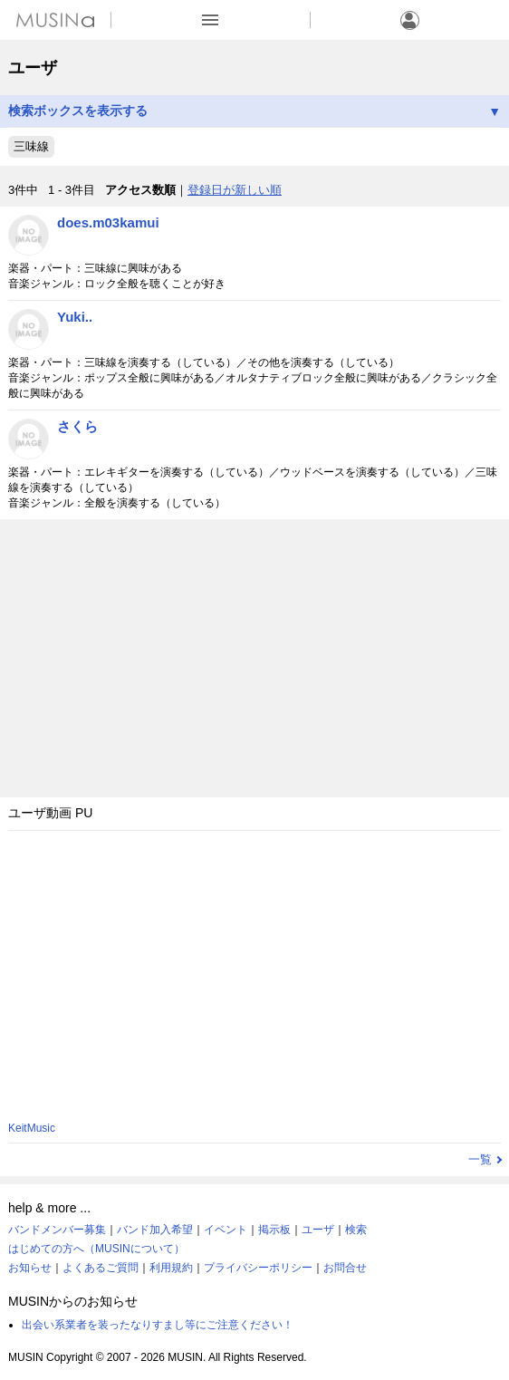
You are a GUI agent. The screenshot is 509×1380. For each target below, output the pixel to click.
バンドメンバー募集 (57, 1229)
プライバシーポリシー (258, 1267)
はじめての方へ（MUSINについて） (96, 1248)
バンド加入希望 (155, 1229)
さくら (77, 426)
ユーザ (318, 1229)
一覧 (480, 1159)
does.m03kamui (108, 222)
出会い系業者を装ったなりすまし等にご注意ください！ (157, 1324)
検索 (356, 1229)
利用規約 (171, 1267)
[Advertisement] (254, 654)
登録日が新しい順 (234, 190)
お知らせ (30, 1267)
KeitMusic (31, 1128)
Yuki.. (74, 316)
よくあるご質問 (100, 1267)
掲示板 (274, 1229)
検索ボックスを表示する (254, 111)
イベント (225, 1229)
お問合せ (345, 1267)
